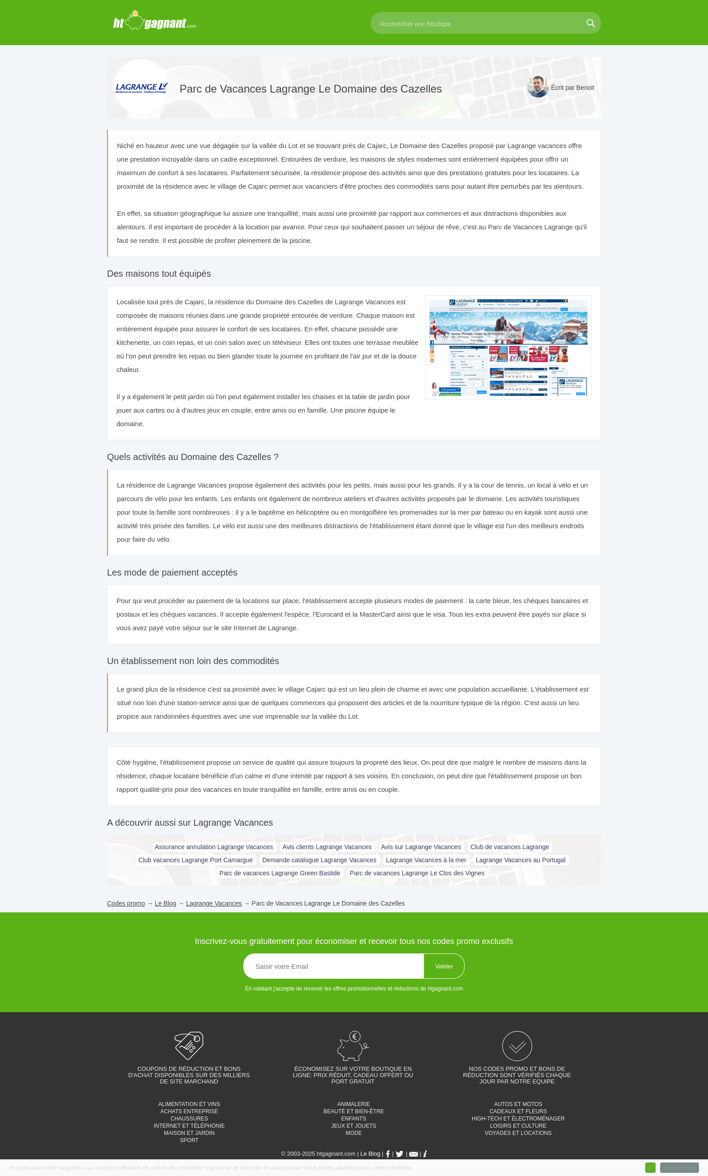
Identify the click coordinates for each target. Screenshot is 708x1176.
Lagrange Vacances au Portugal (521, 860)
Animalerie (353, 1104)
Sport (189, 1140)
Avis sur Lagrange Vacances (421, 847)
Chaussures (189, 1119)
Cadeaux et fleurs (518, 1111)
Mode (353, 1133)
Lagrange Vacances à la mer (426, 860)
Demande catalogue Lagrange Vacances (319, 860)
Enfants (353, 1119)
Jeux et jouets (354, 1126)
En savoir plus (679, 1167)
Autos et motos (518, 1104)
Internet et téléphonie (189, 1126)
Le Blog (165, 903)
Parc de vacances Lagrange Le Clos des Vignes (417, 873)
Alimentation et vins (189, 1104)
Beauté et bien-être (354, 1111)
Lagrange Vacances (214, 903)
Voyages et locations (518, 1133)
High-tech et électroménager (518, 1119)
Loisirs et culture (518, 1126)
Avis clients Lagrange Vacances (327, 847)
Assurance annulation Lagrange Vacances (214, 847)
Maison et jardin (189, 1133)
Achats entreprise (189, 1111)
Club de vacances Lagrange (509, 847)
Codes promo (126, 903)
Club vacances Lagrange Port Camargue (195, 860)
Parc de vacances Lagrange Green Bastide (279, 873)
